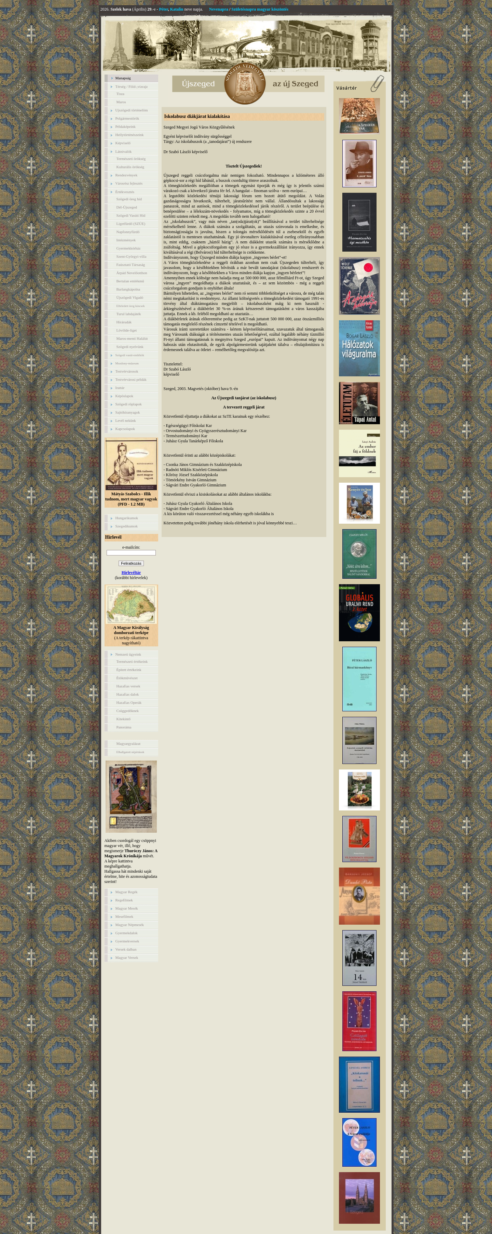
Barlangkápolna (128, 289)
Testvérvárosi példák (131, 379)
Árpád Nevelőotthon (132, 273)
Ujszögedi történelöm (131, 110)
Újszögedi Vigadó (130, 297)
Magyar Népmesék (129, 925)
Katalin (176, 9)
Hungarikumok (126, 518)
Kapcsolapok (125, 429)
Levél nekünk (125, 420)
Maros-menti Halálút (132, 338)
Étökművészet (127, 678)
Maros (121, 102)
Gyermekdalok (126, 933)
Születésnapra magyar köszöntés (259, 9)
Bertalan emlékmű (130, 281)
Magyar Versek (126, 957)
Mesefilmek (124, 916)
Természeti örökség (131, 159)
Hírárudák (124, 322)
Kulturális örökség (131, 167)
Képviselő (123, 143)
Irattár (120, 388)
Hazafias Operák (129, 702)
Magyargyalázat (129, 743)
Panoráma (124, 727)
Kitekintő (124, 719)
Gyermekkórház (129, 248)
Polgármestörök (127, 118)
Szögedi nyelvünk (130, 347)
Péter (163, 9)
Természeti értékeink (132, 661)
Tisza (120, 94)
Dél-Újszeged (127, 207)
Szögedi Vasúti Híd (131, 215)
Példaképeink (125, 126)
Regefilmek (124, 900)
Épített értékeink (129, 670)
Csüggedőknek (128, 711)
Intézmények (126, 240)
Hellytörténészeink (129, 135)
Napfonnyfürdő (128, 232)
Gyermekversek (127, 941)
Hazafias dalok (128, 694)
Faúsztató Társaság (131, 265)
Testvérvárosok (126, 371)
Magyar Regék (126, 892)
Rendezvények (126, 175)
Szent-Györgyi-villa (132, 256)
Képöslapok (124, 396)
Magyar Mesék (126, 908)
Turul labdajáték (129, 314)
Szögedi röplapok (128, 404)
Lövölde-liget (127, 330)
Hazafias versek (128, 686)
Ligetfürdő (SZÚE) (131, 224)
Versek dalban (126, 949)
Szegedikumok (126, 526)
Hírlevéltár (131, 572)
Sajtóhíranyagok (127, 412)
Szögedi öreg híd (129, 199)
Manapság (123, 78)
